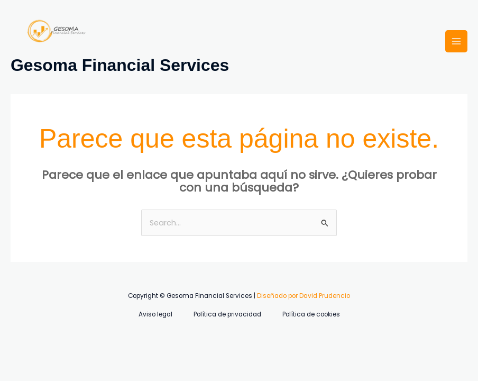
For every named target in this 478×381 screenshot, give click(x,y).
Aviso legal (155, 314)
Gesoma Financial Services (120, 65)
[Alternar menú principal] (456, 41)
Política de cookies (311, 314)
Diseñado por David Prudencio (303, 296)
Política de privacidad (227, 314)
